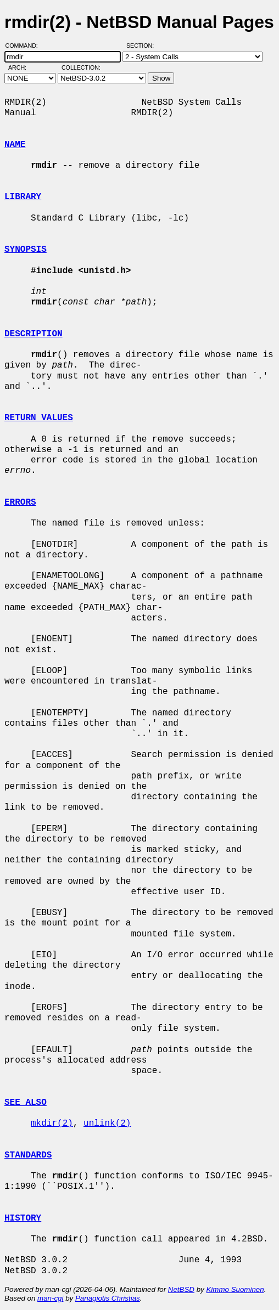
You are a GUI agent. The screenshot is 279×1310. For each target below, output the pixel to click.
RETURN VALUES (38, 418)
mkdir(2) (52, 1123)
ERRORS (20, 502)
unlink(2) (107, 1123)
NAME (14, 145)
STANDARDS (28, 1155)
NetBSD (181, 1289)
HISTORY (22, 1218)
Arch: (22, 67)
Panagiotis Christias (107, 1298)
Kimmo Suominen (235, 1289)
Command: (24, 45)
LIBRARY (22, 197)
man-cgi (50, 1298)
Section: (142, 45)
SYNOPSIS (25, 250)
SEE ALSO (25, 1103)
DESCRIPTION (33, 334)
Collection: (81, 67)
